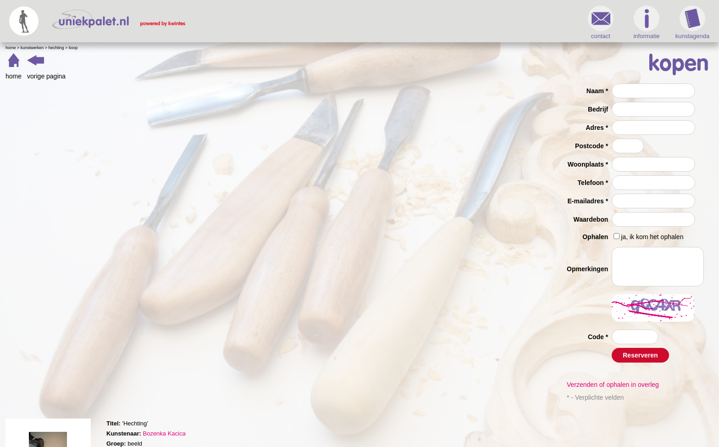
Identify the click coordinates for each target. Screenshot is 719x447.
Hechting (56, 47)
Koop (73, 47)
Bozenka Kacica (164, 433)
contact (601, 22)
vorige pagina (46, 76)
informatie (646, 22)
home (14, 76)
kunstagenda (692, 22)
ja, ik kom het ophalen (652, 236)
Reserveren (640, 355)
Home (11, 47)
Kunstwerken (32, 47)
